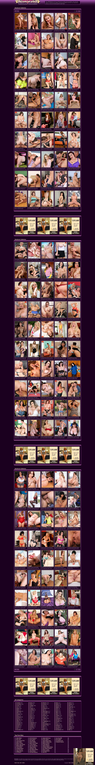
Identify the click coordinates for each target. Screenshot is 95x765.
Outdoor (57, 715)
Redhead (58, 725)
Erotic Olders (46, 739)
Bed (17, 715)
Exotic (31, 718)
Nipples (57, 707)
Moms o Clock (46, 749)
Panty (57, 717)
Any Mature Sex (59, 740)
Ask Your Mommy (33, 745)
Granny (44, 704)
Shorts (70, 702)
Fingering (32, 722)
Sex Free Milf (59, 738)
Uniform (70, 726)
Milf (43, 726)
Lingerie (44, 718)
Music (57, 702)
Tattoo (70, 721)
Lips (44, 719)
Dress (31, 715)
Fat (30, 719)
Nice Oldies (58, 739)
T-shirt (70, 717)
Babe (18, 708)
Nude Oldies (19, 742)
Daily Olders (19, 738)
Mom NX (45, 752)
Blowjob (18, 724)
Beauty (18, 714)
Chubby (31, 705)
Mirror (44, 728)
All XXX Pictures (33, 738)
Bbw (18, 712)
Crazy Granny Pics (20, 740)
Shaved (57, 728)
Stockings (71, 714)
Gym (44, 705)
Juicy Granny (32, 750)
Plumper (57, 721)
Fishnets (32, 725)
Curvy (31, 712)
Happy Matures (19, 750)
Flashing (32, 726)
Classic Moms (33, 747)
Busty (31, 702)
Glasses (44, 702)
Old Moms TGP (33, 748)
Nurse (57, 709)
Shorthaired (58, 729)
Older (57, 714)
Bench (18, 718)
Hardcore (45, 708)
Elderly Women (19, 745)
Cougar (31, 708)
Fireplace (32, 724)
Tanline (70, 719)
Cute (31, 714)
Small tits (71, 707)
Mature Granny (46, 743)
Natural (57, 705)
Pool (57, 722)
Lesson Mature (33, 744)
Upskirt (70, 728)
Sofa (70, 708)
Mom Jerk (18, 739)
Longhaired (45, 721)
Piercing (57, 719)
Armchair (19, 704)
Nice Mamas (32, 740)
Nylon (57, 711)
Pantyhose (58, 718)
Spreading (71, 711)
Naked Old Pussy (46, 738)
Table (70, 718)
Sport (70, 709)
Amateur (19, 702)
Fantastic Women (60, 742)
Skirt (70, 705)
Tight (70, 724)
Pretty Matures (46, 744)
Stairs (70, 712)
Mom (44, 729)
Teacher (70, 722)
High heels (45, 711)
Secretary (58, 726)
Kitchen (44, 715)
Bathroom (19, 711)
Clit (30, 707)
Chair (31, 704)
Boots (18, 726)
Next (79, 11)
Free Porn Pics (19, 749)
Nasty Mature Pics (47, 740)
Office (57, 712)
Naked (57, 704)
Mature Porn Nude (34, 743)
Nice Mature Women (47, 748)
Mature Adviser (46, 745)
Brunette (19, 729)
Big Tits (18, 719)
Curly (31, 711)
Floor (31, 728)
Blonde (18, 722)
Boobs (18, 725)
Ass (17, 707)
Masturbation (46, 724)
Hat (43, 709)
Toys (70, 725)
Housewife (45, 712)
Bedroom (19, 717)
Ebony (31, 717)
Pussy (57, 724)
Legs (44, 717)
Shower (70, 704)
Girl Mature (18, 752)
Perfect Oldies (33, 742)
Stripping (71, 715)
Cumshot (32, 709)
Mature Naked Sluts (47, 742)
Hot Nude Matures (34, 752)
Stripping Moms (19, 748)
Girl (30, 729)
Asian (18, 705)
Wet (69, 729)
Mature (44, 725)
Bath (18, 709)
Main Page (17, 11)
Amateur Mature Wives (48, 747)
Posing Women (46, 750)
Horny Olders (32, 739)
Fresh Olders (19, 747)
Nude (57, 708)
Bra (17, 728)
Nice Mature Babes (34, 749)
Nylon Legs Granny (20, 744)
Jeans (44, 714)
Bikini (18, 721)
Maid (44, 722)
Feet (31, 721)
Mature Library (19, 743)
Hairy (44, 707)
